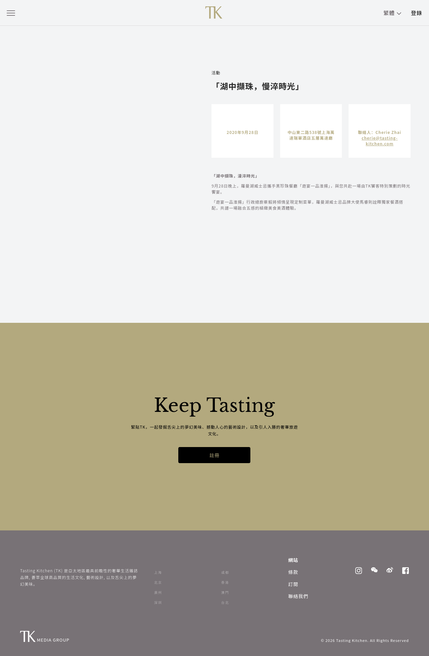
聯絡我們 (298, 596)
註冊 (214, 455)
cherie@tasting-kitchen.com (380, 140)
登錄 (416, 13)
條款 (293, 572)
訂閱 (293, 584)
